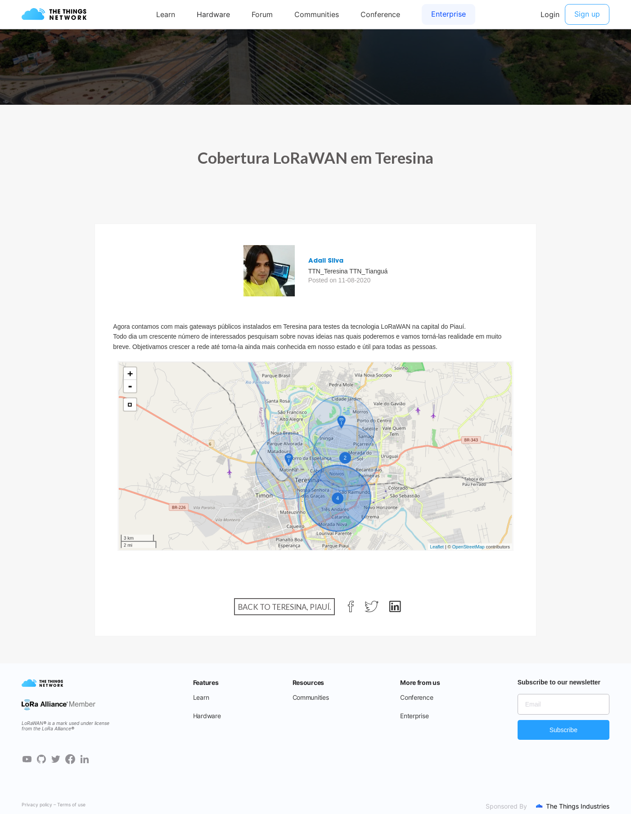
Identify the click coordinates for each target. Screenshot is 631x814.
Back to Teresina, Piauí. (284, 606)
